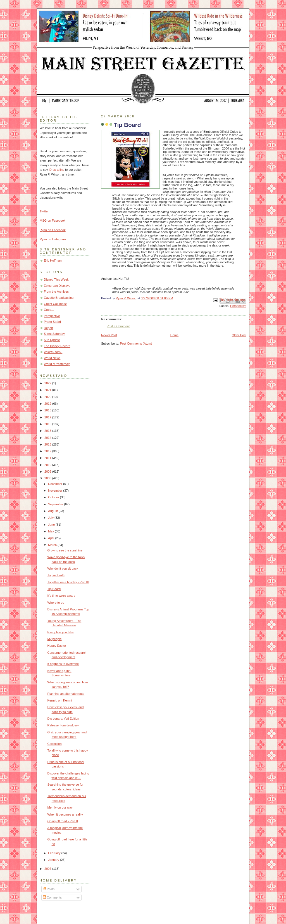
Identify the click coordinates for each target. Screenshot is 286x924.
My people (54, 639)
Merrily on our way (60, 807)
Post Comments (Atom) (136, 343)
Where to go (55, 602)
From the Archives (56, 291)
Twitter (44, 211)
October (54, 497)
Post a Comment (118, 326)
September (56, 504)
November (55, 490)
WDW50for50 (53, 352)
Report (48, 328)
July (51, 517)
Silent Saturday (54, 333)
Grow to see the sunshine (64, 550)
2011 (48, 457)
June (52, 524)
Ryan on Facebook (53, 230)
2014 (48, 437)
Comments (52, 897)
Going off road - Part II (62, 821)
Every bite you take (60, 632)
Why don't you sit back (62, 568)
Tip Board (54, 589)
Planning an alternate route (66, 693)
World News (52, 358)
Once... (49, 309)
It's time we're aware (61, 595)
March (53, 545)
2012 (48, 451)
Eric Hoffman (53, 260)
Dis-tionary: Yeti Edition (63, 718)
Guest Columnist (55, 303)
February (54, 853)
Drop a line (56, 169)
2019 (48, 403)
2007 (48, 868)
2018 (48, 410)
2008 (48, 478)
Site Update (52, 340)
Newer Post (109, 335)
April (51, 538)
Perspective (238, 305)
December (55, 483)
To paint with (56, 575)
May (51, 531)
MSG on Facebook (52, 220)
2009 (48, 471)
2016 (48, 424)
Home (174, 335)
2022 (48, 383)
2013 (48, 444)
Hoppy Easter (56, 645)
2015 (48, 430)
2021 (48, 390)
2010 (48, 464)
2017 (48, 417)
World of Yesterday (57, 364)
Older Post (239, 335)
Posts (49, 889)
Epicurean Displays (57, 285)
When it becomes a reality (65, 814)
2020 (48, 397)
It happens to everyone (63, 663)
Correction (54, 743)
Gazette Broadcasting (58, 297)
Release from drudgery (63, 725)
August (53, 511)
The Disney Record (57, 346)
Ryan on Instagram (53, 239)
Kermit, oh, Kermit (59, 700)
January (54, 859)
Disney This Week (56, 279)
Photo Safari (52, 321)
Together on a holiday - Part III (68, 582)
